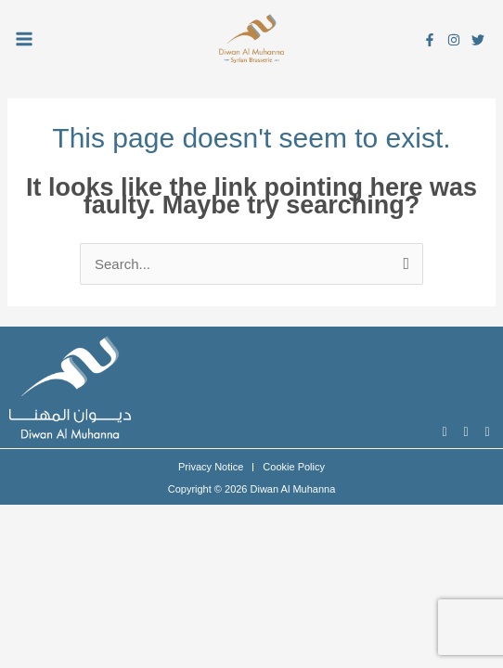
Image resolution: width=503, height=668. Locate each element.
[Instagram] (453, 39)
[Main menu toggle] (25, 38)
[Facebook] (429, 39)
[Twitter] (477, 39)
